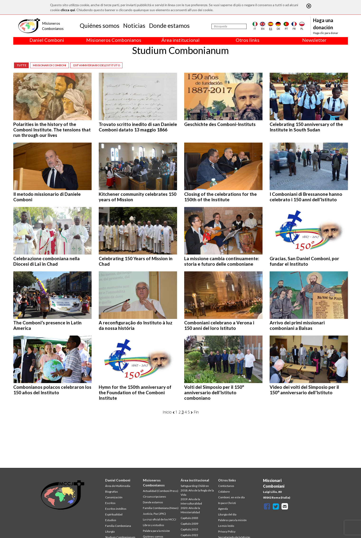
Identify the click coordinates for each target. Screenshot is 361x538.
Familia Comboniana (118, 526)
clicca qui (68, 10)
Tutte (21, 65)
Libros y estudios (153, 525)
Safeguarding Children (195, 486)
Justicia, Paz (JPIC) (154, 513)
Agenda (223, 508)
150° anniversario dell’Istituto (96, 65)
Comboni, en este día (231, 497)
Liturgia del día (227, 514)
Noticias (134, 25)
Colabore (224, 491)
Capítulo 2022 (189, 535)
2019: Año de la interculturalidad (191, 501)
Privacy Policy (226, 531)
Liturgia (110, 531)
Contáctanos (226, 486)
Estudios (110, 520)
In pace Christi (227, 503)
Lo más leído (226, 526)
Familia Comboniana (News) (160, 508)
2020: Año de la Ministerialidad (190, 510)
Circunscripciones (154, 496)
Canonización (113, 497)
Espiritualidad (113, 514)
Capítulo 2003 (189, 518)
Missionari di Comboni (49, 65)
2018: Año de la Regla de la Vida (197, 492)
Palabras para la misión (232, 520)
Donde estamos (169, 25)
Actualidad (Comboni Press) (160, 491)
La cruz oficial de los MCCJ (159, 519)
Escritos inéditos (116, 508)
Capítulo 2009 (189, 523)
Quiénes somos (99, 25)
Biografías (111, 491)
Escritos (110, 503)
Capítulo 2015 (189, 529)
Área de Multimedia (117, 486)
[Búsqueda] (229, 26)
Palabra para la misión (156, 531)
